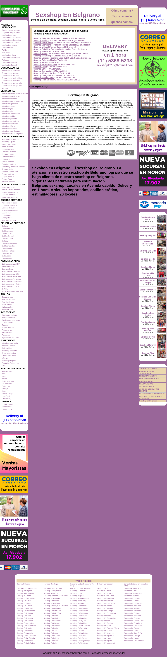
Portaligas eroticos (9, 164)
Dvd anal (5, 226)
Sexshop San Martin (42, 71)
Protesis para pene (9, 361)
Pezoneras (6, 335)
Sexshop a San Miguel (105, 593)
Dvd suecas (6, 256)
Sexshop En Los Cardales (134, 641)
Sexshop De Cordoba (132, 598)
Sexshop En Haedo (50, 633)
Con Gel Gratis (7, 404)
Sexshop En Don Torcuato (80, 626)
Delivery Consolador (105, 584)
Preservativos (7, 330)
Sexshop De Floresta (51, 601)
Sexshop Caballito (41, 49)
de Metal (5, 289)
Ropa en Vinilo (7, 169)
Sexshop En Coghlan (78, 623)
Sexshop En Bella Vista (52, 613)
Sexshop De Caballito (105, 598)
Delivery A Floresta (104, 616)
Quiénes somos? (122, 22)
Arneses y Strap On (9, 351)
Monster (5, 88)
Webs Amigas (83, 581)
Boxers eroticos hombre (11, 190)
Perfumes (5, 60)
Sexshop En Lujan (50, 643)
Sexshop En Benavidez (79, 613)
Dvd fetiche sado (8, 236)
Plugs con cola (7, 309)
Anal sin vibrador (8, 302)
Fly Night (5, 50)
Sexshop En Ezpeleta (78, 628)
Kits (3, 366)
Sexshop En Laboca (51, 638)
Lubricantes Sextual (9, 65)
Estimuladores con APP (11, 264)
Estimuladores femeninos (11, 279)
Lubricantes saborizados (11, 57)
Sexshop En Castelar (25, 621)
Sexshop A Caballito (78, 591)
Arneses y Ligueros (9, 142)
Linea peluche (7, 218)
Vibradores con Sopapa (11, 131)
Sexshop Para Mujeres (148, 329)
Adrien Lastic (7, 371)
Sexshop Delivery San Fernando (55, 606)
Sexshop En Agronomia (52, 608)
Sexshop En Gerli (77, 631)
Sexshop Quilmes (41, 60)
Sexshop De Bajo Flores (26, 598)
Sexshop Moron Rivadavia (45, 64)
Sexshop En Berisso (132, 613)
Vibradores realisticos (10, 124)
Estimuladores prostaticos (11, 284)
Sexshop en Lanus (104, 638)
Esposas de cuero (8, 208)
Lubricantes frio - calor (10, 42)
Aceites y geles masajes (11, 30)
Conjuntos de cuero (9, 205)
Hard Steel (6, 396)
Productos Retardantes (10, 363)
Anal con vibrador (8, 299)
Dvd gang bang (7, 238)
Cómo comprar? (122, 10)
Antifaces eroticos (8, 318)
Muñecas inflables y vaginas (12, 291)
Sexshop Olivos (40, 69)
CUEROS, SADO (146, 381)
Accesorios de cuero (9, 203)
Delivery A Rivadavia (105, 601)
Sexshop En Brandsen (132, 616)
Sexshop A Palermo (50, 593)
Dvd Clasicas (7, 253)
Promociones (7, 409)
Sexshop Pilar (39, 80)
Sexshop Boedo (40, 51)
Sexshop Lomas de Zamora (45, 58)
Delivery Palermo (23, 584)
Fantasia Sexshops (50, 584)
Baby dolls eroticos (9, 144)
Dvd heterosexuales (9, 243)
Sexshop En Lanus (131, 638)
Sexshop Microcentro (42, 45)
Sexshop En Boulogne (78, 616)
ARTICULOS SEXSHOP (148, 369)
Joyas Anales (7, 304)
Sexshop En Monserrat (106, 643)
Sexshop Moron (40, 62)
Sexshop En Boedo (50, 616)
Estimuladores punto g (10, 286)
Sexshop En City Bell (78, 621)
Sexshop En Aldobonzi (79, 608)
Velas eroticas (7, 332)
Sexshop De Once (24, 603)
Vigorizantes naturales (10, 337)
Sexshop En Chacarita (51, 621)
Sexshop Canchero (131, 596)
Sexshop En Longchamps (80, 641)
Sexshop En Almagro (105, 608)
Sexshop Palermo (41, 40)
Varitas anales (7, 307)
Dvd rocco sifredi (8, 251)
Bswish (4, 379)
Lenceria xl (6, 159)
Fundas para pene (9, 356)
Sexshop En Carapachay (106, 618)
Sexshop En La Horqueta (26, 636)
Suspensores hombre (10, 197)
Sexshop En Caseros (132, 618)
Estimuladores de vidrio (10, 274)
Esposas (5, 325)
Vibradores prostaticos (10, 121)
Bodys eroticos (7, 147)
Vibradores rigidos (8, 116)
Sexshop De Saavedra (79, 603)
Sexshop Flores (40, 54)
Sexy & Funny (7, 394)
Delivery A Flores (103, 621)
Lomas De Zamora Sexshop (27, 588)
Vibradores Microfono (10, 126)
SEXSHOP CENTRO (147, 386)
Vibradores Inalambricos (11, 114)
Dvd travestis (7, 258)
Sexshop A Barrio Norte (133, 588)
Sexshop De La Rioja (78, 601)
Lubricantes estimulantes (11, 40)
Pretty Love (6, 386)
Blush (4, 376)
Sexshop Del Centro (24, 606)
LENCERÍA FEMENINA (148, 376)
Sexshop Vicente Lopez (43, 78)
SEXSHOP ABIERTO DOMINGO (152, 394)
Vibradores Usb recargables (12, 134)
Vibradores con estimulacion (12, 101)
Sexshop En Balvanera (52, 611)
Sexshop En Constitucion (26, 626)
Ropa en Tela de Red (10, 172)
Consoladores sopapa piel (11, 86)
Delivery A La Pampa (105, 611)
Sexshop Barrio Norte (43, 43)
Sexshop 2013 (102, 588)
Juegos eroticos (8, 327)
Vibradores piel (7, 111)
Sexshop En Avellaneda (26, 611)
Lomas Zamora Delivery (52, 588)
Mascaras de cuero (9, 220)
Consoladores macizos (10, 73)
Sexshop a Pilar (76, 593)
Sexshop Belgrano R (78, 596)
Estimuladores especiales (11, 276)
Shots (4, 391)
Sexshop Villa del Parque (44, 47)
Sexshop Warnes (40, 73)
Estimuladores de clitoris (11, 271)
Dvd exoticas (7, 233)
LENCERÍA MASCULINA (149, 378)
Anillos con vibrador (9, 99)
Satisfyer (5, 389)
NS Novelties (7, 384)
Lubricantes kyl (7, 47)
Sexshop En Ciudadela (25, 623)
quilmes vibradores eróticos (80, 588)
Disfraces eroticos (8, 157)
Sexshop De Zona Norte (133, 603)
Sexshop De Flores (24, 601)
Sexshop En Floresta (25, 631)
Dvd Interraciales (8, 246)
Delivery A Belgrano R (105, 636)
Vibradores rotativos (9, 129)
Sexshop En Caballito (51, 618)
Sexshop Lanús (40, 67)
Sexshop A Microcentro (25, 593)
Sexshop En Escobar (25, 628)
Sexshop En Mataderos (79, 643)
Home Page (34, 86)
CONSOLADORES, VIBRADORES (146, 372)
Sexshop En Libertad (25, 641)
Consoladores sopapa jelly (12, 83)
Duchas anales (7, 297)
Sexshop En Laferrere (78, 638)
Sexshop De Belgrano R (79, 598)
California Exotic (8, 381)
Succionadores (7, 269)
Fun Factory (6, 399)
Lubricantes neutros (9, 45)
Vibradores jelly (7, 109)
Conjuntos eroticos (9, 152)
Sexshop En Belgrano (67, 14)
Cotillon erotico (7, 323)
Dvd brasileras (7, 231)
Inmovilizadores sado (10, 210)
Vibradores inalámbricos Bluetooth (15, 94)
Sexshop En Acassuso (78, 606)
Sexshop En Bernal (24, 616)
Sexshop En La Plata (78, 636)
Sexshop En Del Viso (51, 626)
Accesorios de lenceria (10, 139)
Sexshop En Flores (131, 628)
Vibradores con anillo (10, 343)
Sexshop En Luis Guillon (26, 643)
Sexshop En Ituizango (105, 633)
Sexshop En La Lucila (51, 636)
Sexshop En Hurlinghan (79, 633)
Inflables (5, 358)
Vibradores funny (8, 106)
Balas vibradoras (8, 266)
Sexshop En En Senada (133, 626)
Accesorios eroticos (9, 315)
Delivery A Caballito (104, 631)
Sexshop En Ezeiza (50, 628)
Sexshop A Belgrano (24, 591)
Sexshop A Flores (131, 591)
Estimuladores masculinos (12, 281)
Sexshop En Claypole (51, 623)
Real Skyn (6, 52)
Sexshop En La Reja (132, 636)
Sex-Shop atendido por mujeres (55, 596)
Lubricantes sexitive (9, 62)
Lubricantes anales (9, 35)
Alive (3, 374)
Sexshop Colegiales (42, 75)
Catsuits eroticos (8, 149)
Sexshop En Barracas (132, 611)
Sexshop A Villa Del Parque (134, 593)
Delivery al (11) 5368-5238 (14, 418)
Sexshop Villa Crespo (43, 56)
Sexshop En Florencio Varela (108, 628)
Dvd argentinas (7, 228)
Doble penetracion (9, 353)
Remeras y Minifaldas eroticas (13, 167)
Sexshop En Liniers (50, 641)
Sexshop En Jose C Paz (133, 633)
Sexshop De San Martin (106, 603)
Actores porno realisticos (11, 71)
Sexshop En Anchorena (133, 608)
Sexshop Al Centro (24, 596)
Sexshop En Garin (50, 631)
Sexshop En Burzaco (25, 618)
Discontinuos (7, 407)
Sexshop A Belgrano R (52, 591)
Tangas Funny (7, 179)
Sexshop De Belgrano (51, 598)
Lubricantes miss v (9, 55)
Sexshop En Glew (131, 631)
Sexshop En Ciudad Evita (134, 621)
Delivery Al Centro (104, 591)
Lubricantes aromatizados (11, 38)
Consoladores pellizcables (12, 78)
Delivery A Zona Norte (105, 596)
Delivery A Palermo (104, 606)
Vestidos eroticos (8, 182)
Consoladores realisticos (11, 81)
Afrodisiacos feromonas (11, 320)
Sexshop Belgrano (41, 38)
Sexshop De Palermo (51, 603)
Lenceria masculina (9, 195)
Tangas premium (8, 177)
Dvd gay (5, 241)
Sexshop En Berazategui (106, 613)
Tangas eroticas (8, 174)
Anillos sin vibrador (9, 346)
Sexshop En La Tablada (26, 638)
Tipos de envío (122, 16)
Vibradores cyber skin (10, 104)
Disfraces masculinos (10, 192)
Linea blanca (6, 215)
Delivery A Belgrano (104, 641)
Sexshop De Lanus (131, 601)
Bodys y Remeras (8, 187)
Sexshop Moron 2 (147, 345)
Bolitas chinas (7, 348)
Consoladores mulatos (10, 76)
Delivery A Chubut (104, 626)
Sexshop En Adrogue (25, 608)
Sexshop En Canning (78, 618)
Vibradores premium (9, 119)
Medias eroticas (8, 162)
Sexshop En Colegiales (133, 623)
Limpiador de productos (11, 33)
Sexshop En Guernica (25, 633)
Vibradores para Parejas (11, 96)
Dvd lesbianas (7, 248)
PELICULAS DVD (146, 384)
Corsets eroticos (8, 154)
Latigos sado (6, 213)
